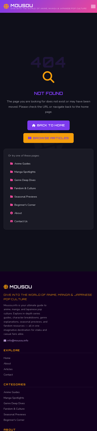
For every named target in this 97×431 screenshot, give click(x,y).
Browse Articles (48, 138)
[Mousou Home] (45, 6)
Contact (8, 374)
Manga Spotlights (23, 172)
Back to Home (48, 125)
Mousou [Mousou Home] (18, 287)
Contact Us (19, 221)
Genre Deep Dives (23, 180)
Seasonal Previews (23, 196)
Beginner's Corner (23, 205)
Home (7, 358)
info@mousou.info (16, 340)
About (16, 213)
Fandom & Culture (23, 188)
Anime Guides (20, 163)
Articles (8, 369)
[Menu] (93, 6)
